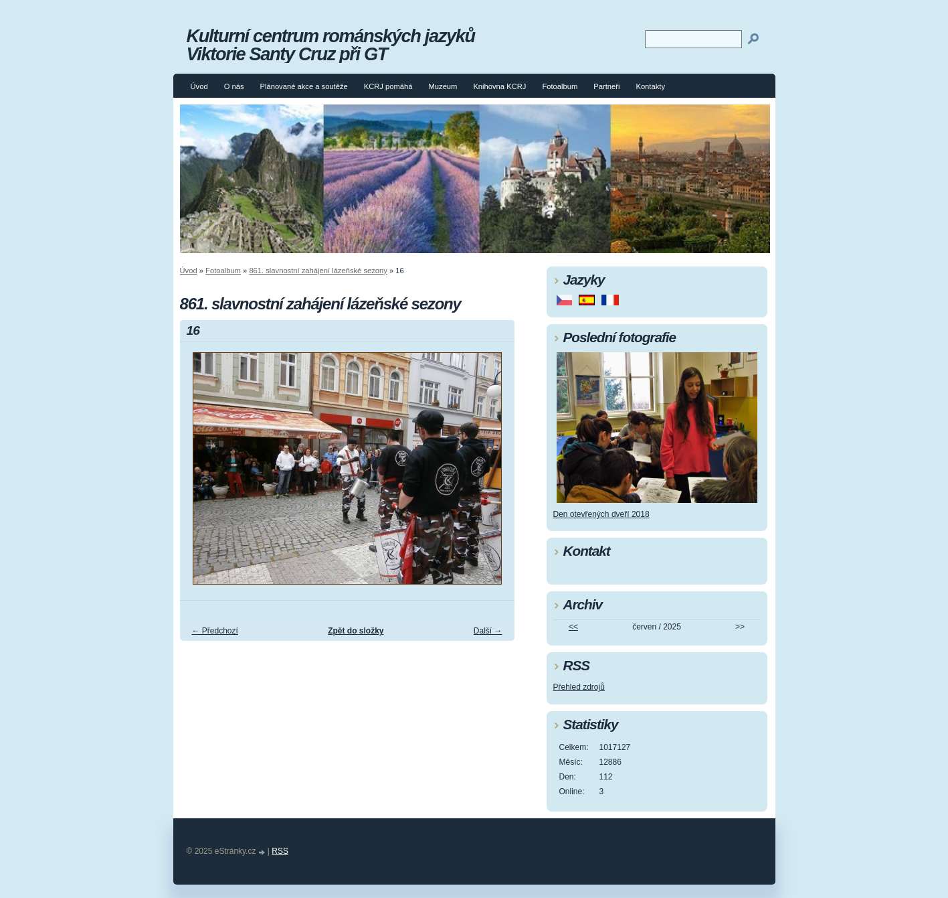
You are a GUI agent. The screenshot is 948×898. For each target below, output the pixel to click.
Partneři (606, 86)
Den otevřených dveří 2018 (601, 514)
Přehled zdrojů (579, 687)
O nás (234, 86)
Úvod (199, 86)
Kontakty (650, 86)
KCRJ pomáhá (388, 86)
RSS (280, 851)
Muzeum (443, 86)
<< (573, 626)
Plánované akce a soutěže (303, 86)
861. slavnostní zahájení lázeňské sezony (318, 271)
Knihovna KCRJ (499, 86)
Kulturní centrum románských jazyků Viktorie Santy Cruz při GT (331, 44)
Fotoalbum (559, 86)
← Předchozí (215, 630)
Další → (488, 630)
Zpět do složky (355, 630)
